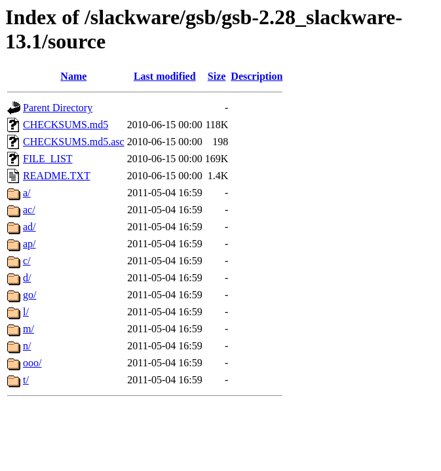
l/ (26, 311)
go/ (29, 294)
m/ (28, 328)
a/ (27, 192)
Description (256, 76)
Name (73, 76)
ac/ (29, 209)
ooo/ (32, 362)
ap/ (29, 243)
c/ (27, 260)
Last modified (165, 76)
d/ (27, 277)
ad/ (29, 226)
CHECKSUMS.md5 (65, 124)
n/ (27, 345)
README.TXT (56, 175)
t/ (26, 379)
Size (217, 76)
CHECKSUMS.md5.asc (74, 141)
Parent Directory (57, 107)
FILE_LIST (48, 158)
